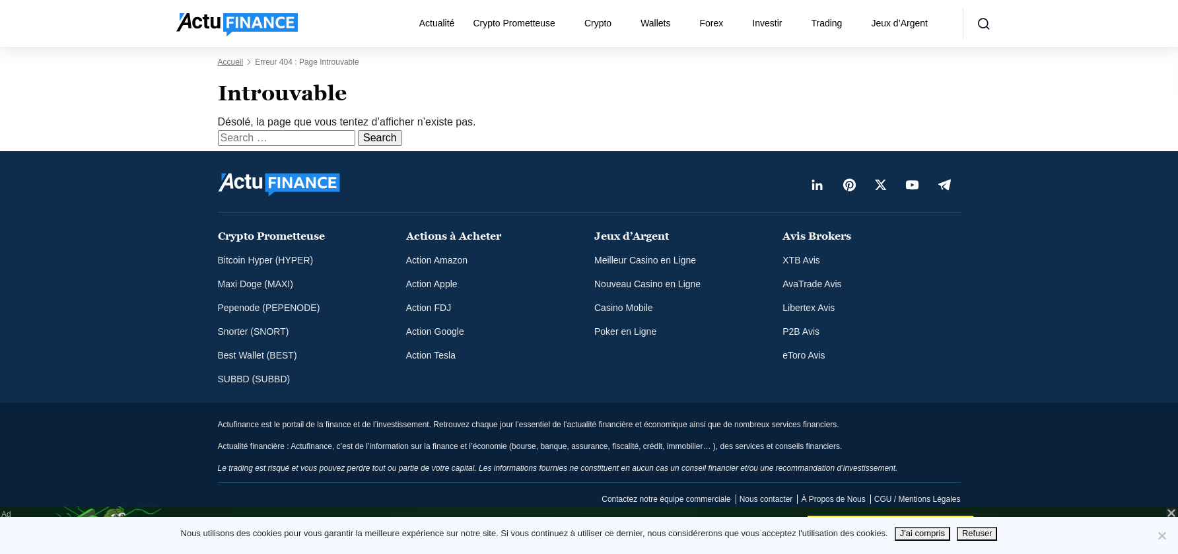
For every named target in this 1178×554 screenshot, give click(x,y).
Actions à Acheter (453, 236)
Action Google (435, 331)
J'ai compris (922, 533)
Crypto (597, 23)
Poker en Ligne (625, 331)
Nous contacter (766, 499)
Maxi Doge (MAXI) (255, 284)
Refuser (977, 533)
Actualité (437, 23)
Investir (767, 23)
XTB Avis (801, 260)
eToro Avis (803, 355)
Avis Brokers (816, 236)
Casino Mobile (623, 307)
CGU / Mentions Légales (917, 499)
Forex (712, 23)
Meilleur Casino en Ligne (645, 260)
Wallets (655, 23)
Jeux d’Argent (899, 23)
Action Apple (432, 284)
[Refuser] (1161, 535)
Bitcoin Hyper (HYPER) (266, 260)
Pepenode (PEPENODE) (269, 307)
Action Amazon (437, 260)
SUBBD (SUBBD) (254, 379)
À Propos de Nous (833, 499)
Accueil (231, 62)
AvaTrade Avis (811, 284)
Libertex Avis (808, 307)
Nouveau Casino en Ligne (647, 284)
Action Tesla (431, 355)
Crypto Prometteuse (514, 23)
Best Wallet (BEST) (257, 355)
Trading (826, 23)
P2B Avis (800, 331)
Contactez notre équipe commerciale (666, 499)
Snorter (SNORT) (253, 331)
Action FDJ (428, 307)
